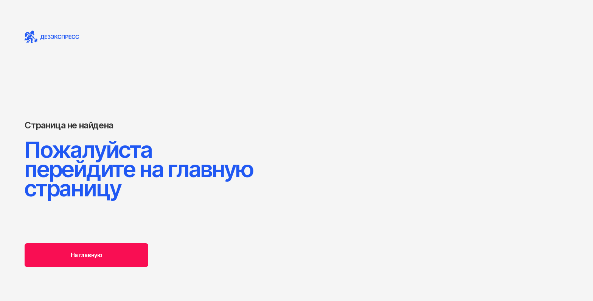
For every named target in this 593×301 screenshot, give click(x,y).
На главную (86, 255)
